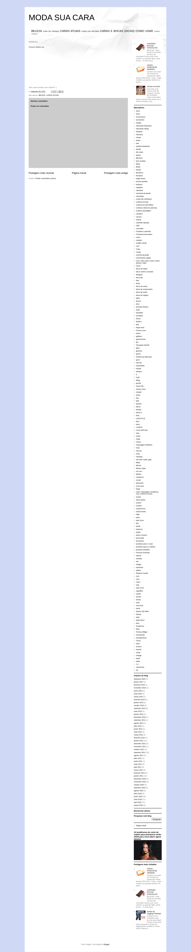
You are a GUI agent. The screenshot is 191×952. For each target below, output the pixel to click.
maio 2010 (138, 799)
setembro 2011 (139, 752)
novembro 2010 (140, 782)
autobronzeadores (143, 146)
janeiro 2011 (138, 776)
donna (138, 301)
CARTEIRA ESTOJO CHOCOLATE (152, 46)
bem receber (141, 161)
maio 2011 (138, 764)
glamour (139, 351)
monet (138, 480)
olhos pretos (140, 500)
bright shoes (140, 179)
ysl (137, 670)
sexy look (139, 605)
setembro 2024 (139, 679)
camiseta (139, 190)
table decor (140, 620)
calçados (139, 187)
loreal (138, 436)
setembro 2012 (139, 720)
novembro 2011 (140, 746)
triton (138, 644)
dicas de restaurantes (144, 289)
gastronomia (141, 339)
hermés (139, 363)
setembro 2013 (139, 708)
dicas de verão (141, 292)
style (138, 617)
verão (138, 653)
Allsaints (139, 132)
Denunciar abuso (142, 811)
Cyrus (138, 266)
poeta (138, 526)
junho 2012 (138, 729)
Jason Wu (140, 386)
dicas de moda (141, 286)
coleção (139, 240)
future (138, 333)
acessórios (140, 120)
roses (138, 582)
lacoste (138, 404)
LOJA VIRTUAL (142, 430)
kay (137, 398)
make (138, 439)
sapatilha (139, 591)
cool (137, 246)
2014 (138, 114)
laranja (138, 410)
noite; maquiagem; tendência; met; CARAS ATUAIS (147, 493)
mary (138, 454)
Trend (138, 641)
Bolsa (138, 167)
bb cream (139, 152)
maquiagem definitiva (144, 445)
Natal (138, 489)
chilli (137, 226)
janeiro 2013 (138, 714)
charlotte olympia (142, 223)
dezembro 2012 (140, 717)
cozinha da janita (142, 255)
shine (138, 608)
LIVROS (157, 31)
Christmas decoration (144, 234)
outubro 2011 (139, 749)
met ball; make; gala (143, 460)
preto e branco (141, 535)
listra (138, 424)
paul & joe (140, 520)
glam (138, 348)
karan (138, 395)
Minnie (138, 465)
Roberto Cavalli (142, 573)
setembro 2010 (139, 788)
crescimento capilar (143, 258)
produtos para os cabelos (145, 547)
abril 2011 (137, 767)
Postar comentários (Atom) (45, 178)
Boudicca (139, 173)
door (137, 304)
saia (137, 585)
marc (138, 448)
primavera (140, 541)
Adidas (138, 123)
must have (140, 486)
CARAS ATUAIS (70, 30)
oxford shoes (141, 512)
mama (138, 442)
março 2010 (138, 805)
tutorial (138, 649)
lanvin (138, 407)
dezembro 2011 (140, 744)
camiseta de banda (143, 193)
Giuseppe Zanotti (142, 345)
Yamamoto (140, 667)
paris (138, 517)
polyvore (139, 529)
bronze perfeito (141, 181)
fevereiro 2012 (139, 738)
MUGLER (139, 483)
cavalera (139, 214)
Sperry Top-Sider (142, 611)
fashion (139, 322)
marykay (139, 457)
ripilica (138, 570)
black (138, 164)
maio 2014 (138, 694)
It (136, 374)
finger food (140, 327)
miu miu (139, 471)
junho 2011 (138, 761)
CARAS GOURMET (143, 211)
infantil (138, 369)
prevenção (140, 538)
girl (137, 342)
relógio (138, 564)
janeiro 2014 (138, 703)
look (137, 433)
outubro (139, 506)
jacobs (138, 383)
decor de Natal (141, 269)
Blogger (106, 944)
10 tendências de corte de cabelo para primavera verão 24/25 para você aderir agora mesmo (147, 835)
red (137, 562)
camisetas (140, 196)
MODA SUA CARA (62, 17)
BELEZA (36, 30)
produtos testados (143, 550)
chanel (138, 220)
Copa (138, 249)
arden (138, 140)
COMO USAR (144, 30)
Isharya (139, 371)
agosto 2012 (138, 723)
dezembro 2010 (140, 779)
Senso (138, 600)
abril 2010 (137, 802)
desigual (139, 275)
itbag (138, 380)
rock (137, 576)
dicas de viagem (142, 295)
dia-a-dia (139, 278)
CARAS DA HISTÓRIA (90, 31)
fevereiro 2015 (139, 685)
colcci (138, 237)
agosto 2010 (138, 791)
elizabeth (139, 313)
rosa (137, 579)
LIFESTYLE (140, 419)
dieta (138, 298)
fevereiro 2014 (139, 700)
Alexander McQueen (144, 126)
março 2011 (138, 770)
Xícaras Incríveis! (153, 86)
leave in (139, 413)
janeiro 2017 (138, 682)
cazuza (138, 217)
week (138, 658)
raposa (138, 556)
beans (138, 155)
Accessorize (140, 117)
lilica (137, 421)
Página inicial (79, 173)
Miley (138, 463)
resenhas (139, 567)
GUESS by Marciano (144, 357)
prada (138, 532)
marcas (139, 451)
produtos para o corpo (144, 544)
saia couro (140, 588)
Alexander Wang (142, 129)
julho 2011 (138, 758)
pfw (137, 523)
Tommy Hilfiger (141, 632)
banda (138, 149)
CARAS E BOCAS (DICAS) (117, 30)
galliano (139, 336)
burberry (139, 185)
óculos (138, 497)
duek (138, 310)
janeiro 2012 (138, 741)
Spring (138, 614)
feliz (137, 325)
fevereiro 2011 (139, 773)
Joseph (139, 392)
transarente (140, 635)
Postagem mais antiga (116, 173)
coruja (138, 252)
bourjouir (139, 176)
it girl (138, 377)
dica (137, 280)
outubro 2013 (139, 705)
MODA (138, 474)
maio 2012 (138, 732)
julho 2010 (138, 794)
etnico (138, 319)
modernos (140, 477)
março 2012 (138, 735)
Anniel (138, 137)
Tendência (34, 34)
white (138, 661)
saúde (138, 594)
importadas (140, 366)
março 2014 (138, 697)
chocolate (139, 228)
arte (137, 143)
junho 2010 (138, 796)
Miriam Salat (141, 468)
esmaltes (139, 316)
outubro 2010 (139, 785)
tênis (138, 629)
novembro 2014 (140, 688)
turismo (139, 647)
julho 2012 (138, 726)
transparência (141, 638)
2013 (138, 111)
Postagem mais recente (41, 173)
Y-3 (137, 664)
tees (137, 623)
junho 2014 (138, 691)
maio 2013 (138, 711)
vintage (139, 655)
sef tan (138, 597)
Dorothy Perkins (142, 307)
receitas (139, 559)
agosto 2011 (138, 755)
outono (138, 503)
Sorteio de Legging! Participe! (154, 913)
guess (138, 354)
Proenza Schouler (143, 553)
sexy (138, 603)
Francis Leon (141, 330)
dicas (138, 283)
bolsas (138, 170)
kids (137, 401)
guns (138, 360)
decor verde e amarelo (144, 272)
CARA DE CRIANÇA (51, 31)
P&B (137, 514)
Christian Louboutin (143, 231)
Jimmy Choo (141, 389)
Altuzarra (139, 135)
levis (137, 415)
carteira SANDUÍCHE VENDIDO (152, 67)
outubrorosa (140, 509)
